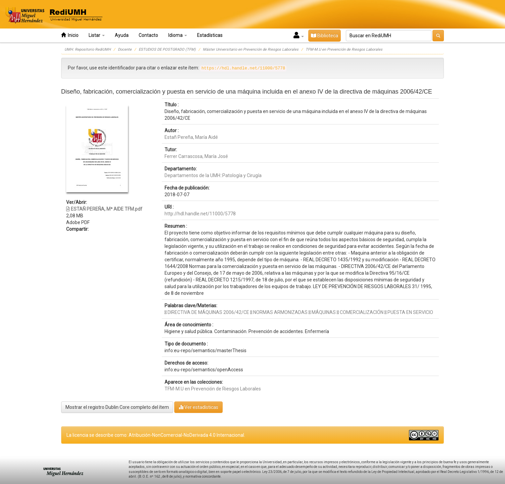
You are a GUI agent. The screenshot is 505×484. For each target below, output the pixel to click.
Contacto (148, 35)
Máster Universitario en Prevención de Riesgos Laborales (251, 49)
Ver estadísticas (198, 407)
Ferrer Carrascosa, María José (196, 156)
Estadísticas (210, 35)
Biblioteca (324, 35)
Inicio (70, 35)
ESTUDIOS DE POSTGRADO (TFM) (167, 49)
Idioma (177, 35)
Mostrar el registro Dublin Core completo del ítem (117, 407)
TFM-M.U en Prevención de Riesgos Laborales (344, 49)
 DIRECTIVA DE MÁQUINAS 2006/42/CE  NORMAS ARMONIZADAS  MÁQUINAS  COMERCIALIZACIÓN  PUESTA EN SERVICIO (299, 312)
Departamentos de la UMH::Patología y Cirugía (213, 175)
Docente (125, 49)
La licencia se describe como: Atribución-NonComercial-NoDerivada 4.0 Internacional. (155, 435)
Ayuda (122, 35)
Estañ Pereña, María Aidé (191, 137)
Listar (97, 35)
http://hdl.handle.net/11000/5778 (200, 213)
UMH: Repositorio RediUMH (87, 49)
